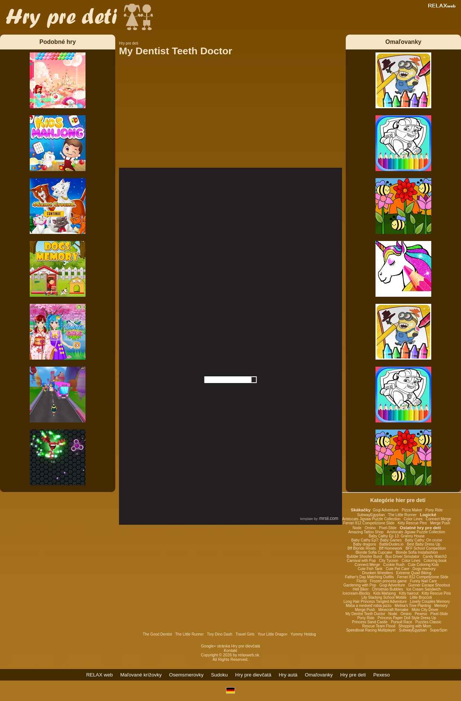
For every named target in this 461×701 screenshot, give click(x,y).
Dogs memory (424, 569)
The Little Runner (402, 515)
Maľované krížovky (141, 675)
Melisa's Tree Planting (413, 606)
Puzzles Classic (428, 622)
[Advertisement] (230, 116)
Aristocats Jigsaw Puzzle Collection (371, 519)
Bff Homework (390, 548)
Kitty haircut (408, 593)
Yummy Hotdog (303, 634)
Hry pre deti (353, 675)
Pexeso (421, 614)
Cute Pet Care (397, 569)
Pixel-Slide (387, 528)
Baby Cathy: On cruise (423, 540)
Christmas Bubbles (387, 589)
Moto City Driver (425, 610)
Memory (441, 606)
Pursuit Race (401, 622)
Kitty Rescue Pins (412, 523)
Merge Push (440, 523)
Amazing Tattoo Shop (366, 532)
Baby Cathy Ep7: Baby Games (376, 540)
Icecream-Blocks (356, 593)
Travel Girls (245, 634)
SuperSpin (438, 630)
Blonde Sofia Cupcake (373, 552)
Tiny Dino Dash (219, 634)
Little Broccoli (421, 597)
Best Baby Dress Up (423, 544)
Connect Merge (438, 519)
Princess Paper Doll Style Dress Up (407, 618)
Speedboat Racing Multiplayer (371, 630)
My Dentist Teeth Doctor (365, 614)
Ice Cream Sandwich (423, 589)
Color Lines (413, 519)
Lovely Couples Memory (430, 601)
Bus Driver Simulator (402, 556)
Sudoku (219, 675)
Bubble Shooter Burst (364, 556)
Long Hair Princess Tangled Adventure (375, 601)
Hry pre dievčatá (253, 675)
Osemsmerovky (186, 675)
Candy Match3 (435, 556)
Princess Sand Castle (370, 622)
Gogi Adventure (386, 510)
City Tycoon (388, 561)
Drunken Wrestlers (377, 573)
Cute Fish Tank (370, 569)
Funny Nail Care (423, 581)
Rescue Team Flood (378, 626)
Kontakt (230, 650)
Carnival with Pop (361, 561)
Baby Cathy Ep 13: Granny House (397, 536)
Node (356, 528)
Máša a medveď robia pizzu (368, 606)
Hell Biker (361, 589)
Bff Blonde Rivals (362, 548)
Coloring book (435, 561)
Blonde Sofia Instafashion (417, 552)
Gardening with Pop (360, 585)
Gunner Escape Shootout (429, 585)
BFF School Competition (426, 548)
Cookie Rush (393, 565)
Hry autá (288, 675)
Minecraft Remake (393, 610)
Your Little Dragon (272, 634)
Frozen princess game (388, 581)
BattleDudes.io (391, 544)
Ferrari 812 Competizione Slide (368, 523)
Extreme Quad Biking (413, 573)
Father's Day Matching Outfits (369, 577)
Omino (370, 528)
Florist (362, 581)
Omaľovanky (319, 675)
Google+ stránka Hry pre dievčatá (230, 646)
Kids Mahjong (384, 593)
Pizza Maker (412, 510)
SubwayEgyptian (371, 515)
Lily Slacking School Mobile (383, 597)
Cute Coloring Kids (423, 565)
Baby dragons (364, 544)
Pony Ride (433, 510)
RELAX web (99, 675)
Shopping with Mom (415, 626)
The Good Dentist (157, 634)
